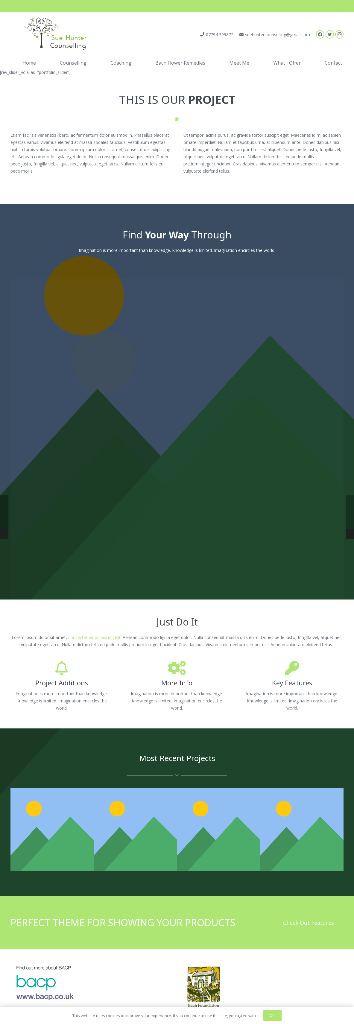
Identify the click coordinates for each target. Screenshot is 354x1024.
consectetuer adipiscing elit (94, 637)
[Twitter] (330, 34)
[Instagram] (339, 34)
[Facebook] (320, 34)
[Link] (52, 34)
